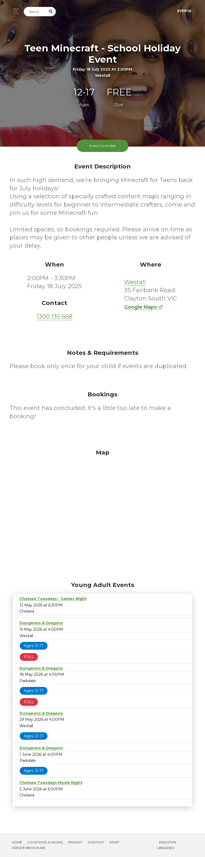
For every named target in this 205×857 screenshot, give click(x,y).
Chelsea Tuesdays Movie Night (50, 782)
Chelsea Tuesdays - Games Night (53, 598)
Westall (135, 282)
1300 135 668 (54, 316)
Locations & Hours (45, 842)
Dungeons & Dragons (41, 623)
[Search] (35, 11)
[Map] (102, 514)
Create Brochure (28, 848)
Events (184, 11)
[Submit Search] (51, 11)
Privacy (75, 842)
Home (17, 842)
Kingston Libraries (166, 845)
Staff (114, 842)
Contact (96, 842)
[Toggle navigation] (14, 11)
